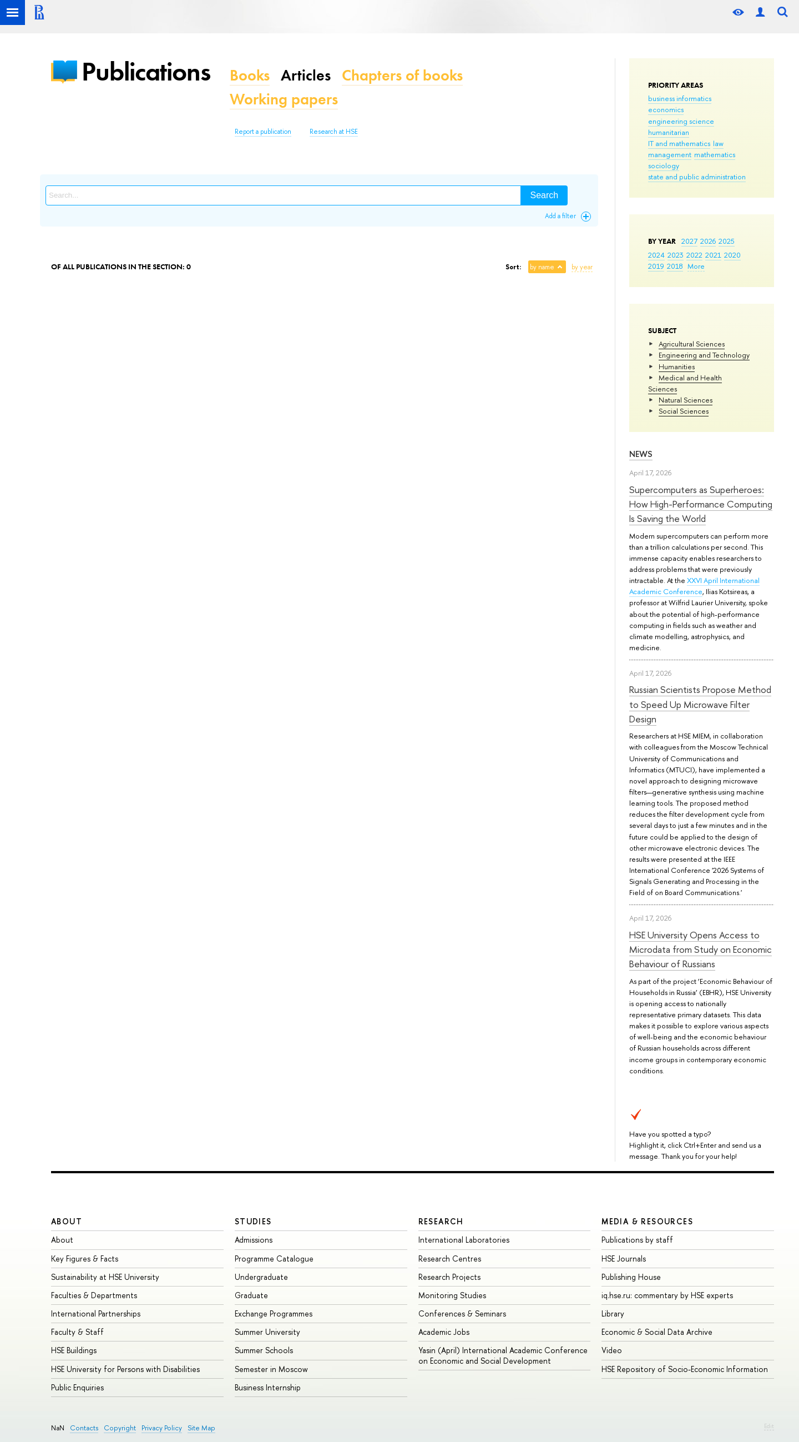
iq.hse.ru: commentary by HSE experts (667, 1295)
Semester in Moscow (271, 1369)
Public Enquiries (77, 1387)
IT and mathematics (679, 143)
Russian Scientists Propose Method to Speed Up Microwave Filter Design (700, 704)
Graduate (251, 1295)
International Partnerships (95, 1313)
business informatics (679, 98)
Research (441, 1221)
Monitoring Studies (452, 1295)
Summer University (267, 1332)
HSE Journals (623, 1258)
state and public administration (697, 177)
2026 (708, 241)
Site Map (201, 1428)
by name (542, 267)
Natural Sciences (685, 400)
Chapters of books (402, 75)
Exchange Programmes (273, 1313)
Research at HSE (334, 131)
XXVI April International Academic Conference (694, 585)
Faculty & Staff (77, 1332)
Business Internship (268, 1387)
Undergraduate (261, 1277)
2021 (713, 255)
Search (544, 195)
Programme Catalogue (274, 1258)
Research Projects (449, 1277)
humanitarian (668, 132)
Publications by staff (637, 1239)
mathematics (714, 154)
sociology (663, 165)
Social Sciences (684, 411)
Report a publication (263, 131)
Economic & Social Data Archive (656, 1332)
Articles (306, 75)
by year (582, 267)
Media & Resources (647, 1221)
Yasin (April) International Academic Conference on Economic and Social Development (503, 1355)
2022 (694, 255)
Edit (769, 1426)
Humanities (677, 366)
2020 (732, 255)
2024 (656, 255)
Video (611, 1350)
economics (666, 109)
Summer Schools (264, 1350)
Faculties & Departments (94, 1295)
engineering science (681, 121)
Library (612, 1313)
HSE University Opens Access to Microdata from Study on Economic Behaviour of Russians (700, 949)
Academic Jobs (443, 1332)
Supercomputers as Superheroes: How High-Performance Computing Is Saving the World (700, 504)
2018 (675, 266)
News (641, 454)
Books (250, 75)
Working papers (284, 99)
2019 (656, 266)
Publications (146, 71)
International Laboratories (463, 1239)
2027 (689, 241)
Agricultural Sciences (692, 344)
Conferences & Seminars (462, 1313)
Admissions (253, 1239)
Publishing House (631, 1277)
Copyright (120, 1428)
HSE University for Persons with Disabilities (125, 1369)
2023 (675, 255)
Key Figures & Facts (84, 1258)
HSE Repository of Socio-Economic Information (684, 1369)
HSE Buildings (74, 1350)
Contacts (84, 1428)
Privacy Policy (161, 1428)
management (669, 154)
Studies (253, 1221)
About (66, 1221)
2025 (727, 241)
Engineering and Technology (704, 355)
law (718, 143)
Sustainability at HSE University (105, 1277)
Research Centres (449, 1258)
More (696, 266)
